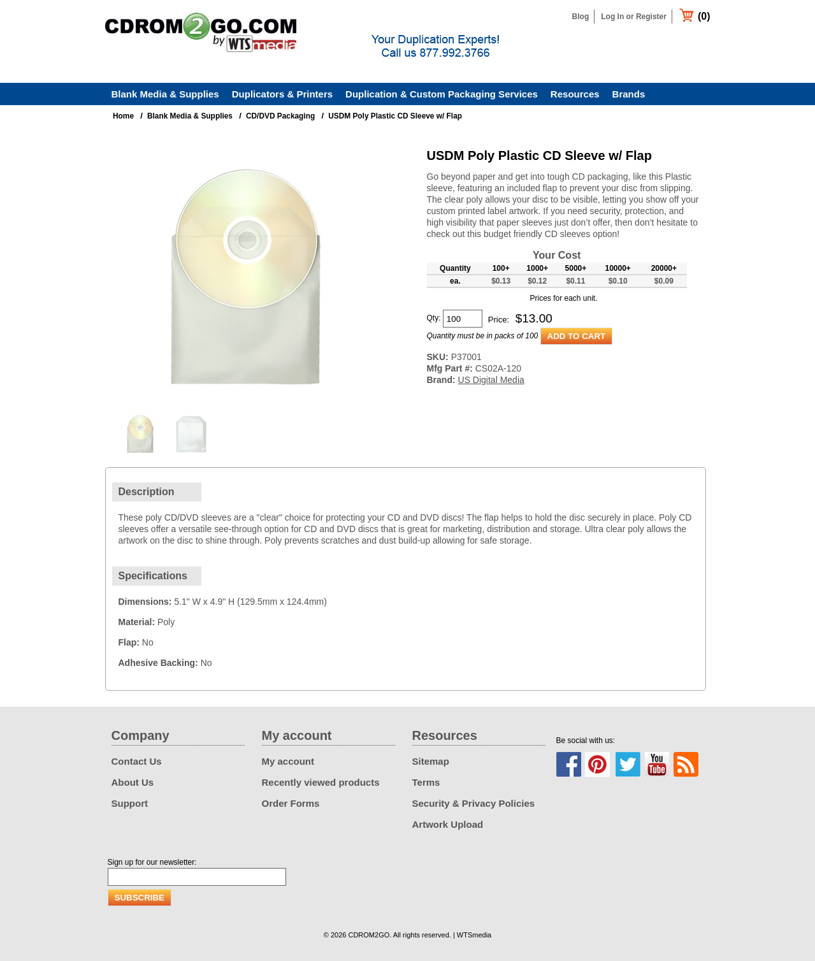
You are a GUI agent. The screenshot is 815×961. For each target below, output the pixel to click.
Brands (629, 94)
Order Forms (291, 803)
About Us (133, 782)
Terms (426, 782)
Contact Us (137, 761)
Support (130, 803)
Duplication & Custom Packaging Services (441, 94)
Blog (580, 16)
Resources (575, 94)
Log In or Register (634, 16)
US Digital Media (491, 380)
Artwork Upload (448, 824)
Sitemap (430, 761)
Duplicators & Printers (282, 94)
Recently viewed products (321, 782)
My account (288, 761)
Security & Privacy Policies (473, 803)
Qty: (434, 318)
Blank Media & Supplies (165, 94)
